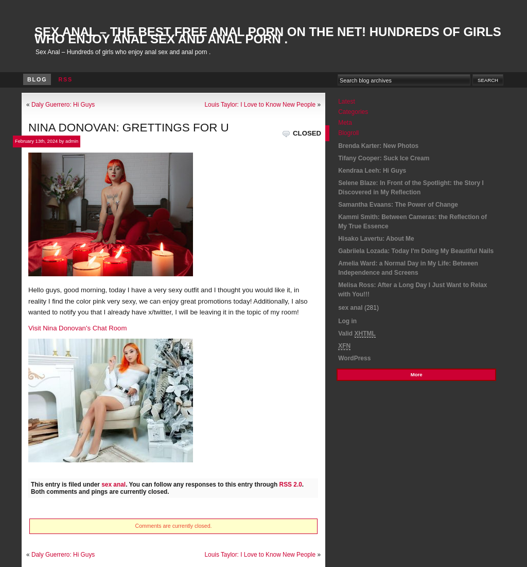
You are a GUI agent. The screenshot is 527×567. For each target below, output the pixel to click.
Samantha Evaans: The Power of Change (398, 204)
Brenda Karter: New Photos (378, 145)
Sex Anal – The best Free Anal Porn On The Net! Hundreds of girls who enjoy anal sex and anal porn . (267, 35)
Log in (347, 321)
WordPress (354, 358)
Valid (357, 334)
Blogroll (348, 133)
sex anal (113, 484)
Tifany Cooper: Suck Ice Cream (383, 158)
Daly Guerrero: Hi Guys (63, 104)
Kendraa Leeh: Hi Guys (372, 170)
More (417, 374)
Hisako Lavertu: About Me (376, 238)
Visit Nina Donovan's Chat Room (77, 328)
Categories (353, 111)
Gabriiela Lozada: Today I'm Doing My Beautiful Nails (416, 251)
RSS (65, 79)
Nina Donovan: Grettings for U (128, 127)
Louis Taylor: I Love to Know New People (259, 104)
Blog (37, 79)
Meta (345, 122)
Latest (346, 101)
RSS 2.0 (290, 484)
